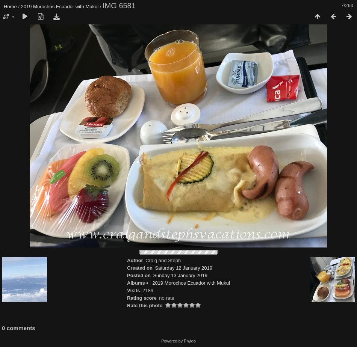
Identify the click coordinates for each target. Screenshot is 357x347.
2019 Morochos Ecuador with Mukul (60, 6)
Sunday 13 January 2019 (180, 275)
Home (10, 6)
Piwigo (190, 341)
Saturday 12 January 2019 (183, 268)
